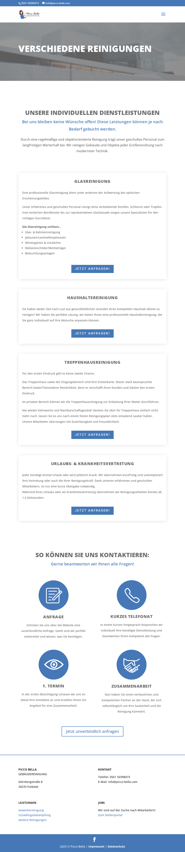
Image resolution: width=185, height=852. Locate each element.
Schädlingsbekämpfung (34, 815)
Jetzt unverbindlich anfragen (92, 731)
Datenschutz (116, 846)
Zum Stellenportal (110, 815)
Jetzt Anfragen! (92, 269)
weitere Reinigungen (32, 820)
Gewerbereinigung (31, 810)
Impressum (96, 846)
